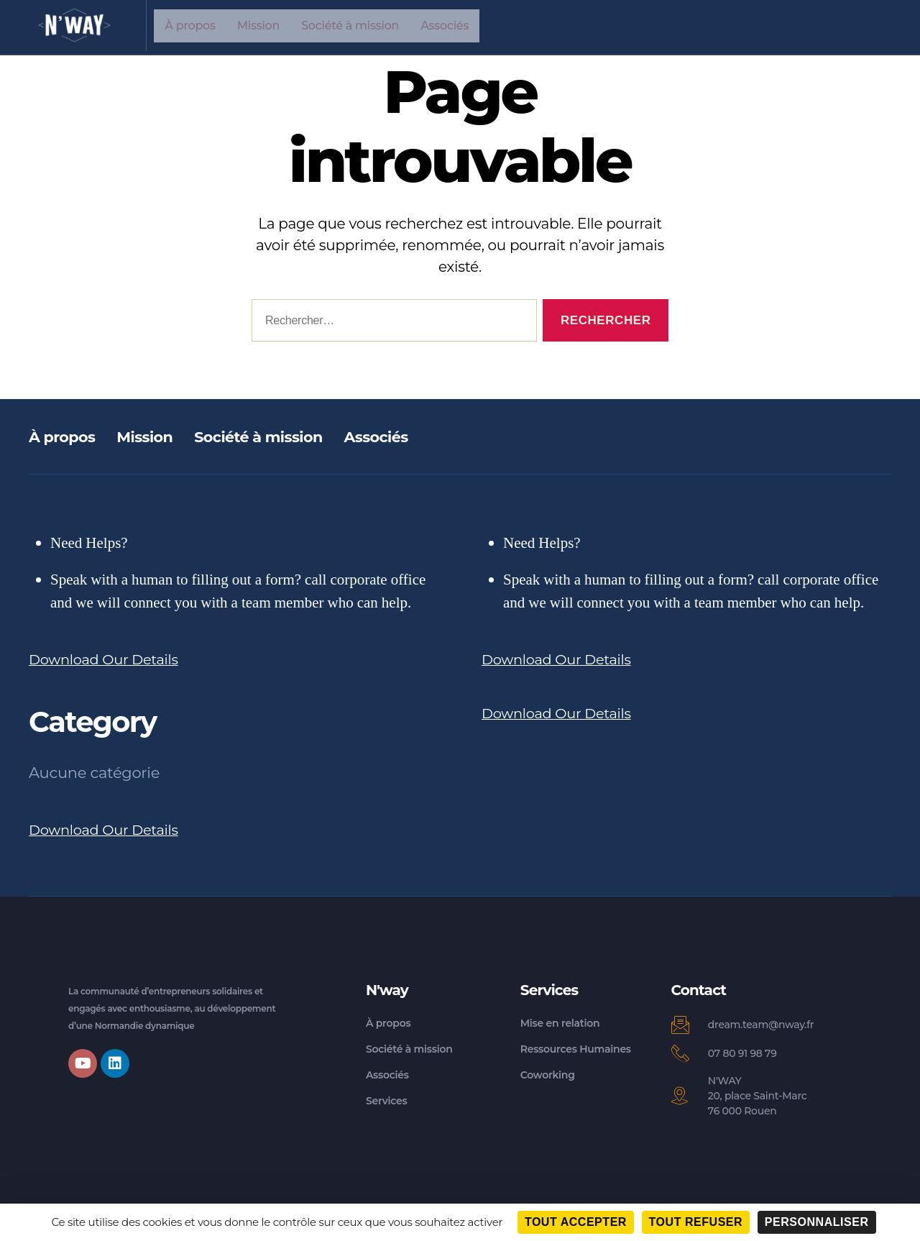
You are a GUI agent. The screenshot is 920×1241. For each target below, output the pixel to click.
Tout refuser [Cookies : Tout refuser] (696, 1222)
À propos (190, 25)
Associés (444, 25)
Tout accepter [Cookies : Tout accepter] (576, 1222)
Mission (258, 25)
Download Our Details (110, 659)
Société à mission (350, 25)
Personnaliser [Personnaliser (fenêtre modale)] (817, 1222)
